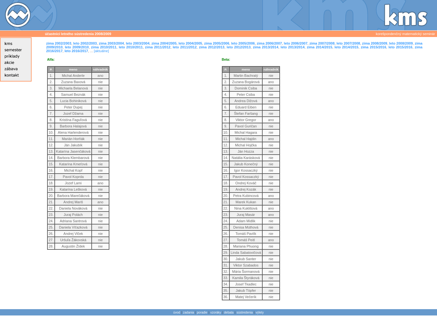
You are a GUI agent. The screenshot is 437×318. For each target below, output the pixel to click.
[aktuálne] (101, 51)
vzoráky (215, 312)
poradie (202, 312)
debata (229, 312)
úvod (176, 312)
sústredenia (244, 312)
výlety (260, 312)
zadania (188, 312)
